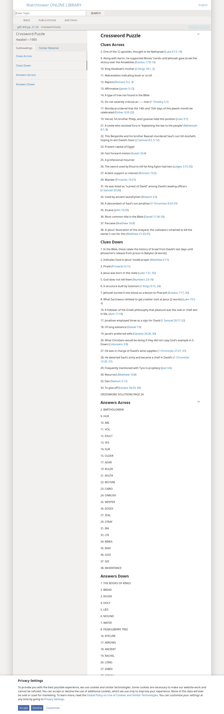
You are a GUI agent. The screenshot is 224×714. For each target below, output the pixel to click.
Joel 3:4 (166, 368)
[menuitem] (207, 13)
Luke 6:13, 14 (173, 51)
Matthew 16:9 (125, 223)
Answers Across (26, 75)
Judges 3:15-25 (183, 166)
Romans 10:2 (147, 173)
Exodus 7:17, (176, 293)
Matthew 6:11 (159, 260)
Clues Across (24, 56)
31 (183, 351)
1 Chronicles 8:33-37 (164, 203)
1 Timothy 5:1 (159, 102)
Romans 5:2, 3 (124, 82)
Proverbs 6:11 (120, 266)
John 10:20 (121, 210)
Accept (23, 708)
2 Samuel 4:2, (144, 140)
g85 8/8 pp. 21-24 (26, 27)
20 (186, 293)
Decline (37, 708)
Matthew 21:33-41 (138, 234)
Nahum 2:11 (118, 381)
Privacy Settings (54, 699)
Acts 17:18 (115, 314)
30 (153, 333)
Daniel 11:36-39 (154, 216)
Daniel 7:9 (134, 327)
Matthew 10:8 (127, 374)
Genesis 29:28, (143, 333)
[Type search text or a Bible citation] (49, 13)
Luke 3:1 (182, 119)
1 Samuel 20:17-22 (173, 320)
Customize (53, 708)
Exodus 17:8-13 (145, 62)
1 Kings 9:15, (148, 286)
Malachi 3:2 (149, 197)
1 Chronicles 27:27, (170, 351)
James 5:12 (126, 88)
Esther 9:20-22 (124, 112)
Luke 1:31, (145, 273)
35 (153, 273)
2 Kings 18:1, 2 (145, 69)
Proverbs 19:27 (125, 180)
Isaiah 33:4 (138, 153)
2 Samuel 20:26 (110, 190)
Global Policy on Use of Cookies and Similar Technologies (122, 695)
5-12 (155, 140)
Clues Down (23, 65)
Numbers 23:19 (143, 279)
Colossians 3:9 (118, 344)
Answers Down (25, 84)
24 (158, 286)
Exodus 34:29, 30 (129, 388)
